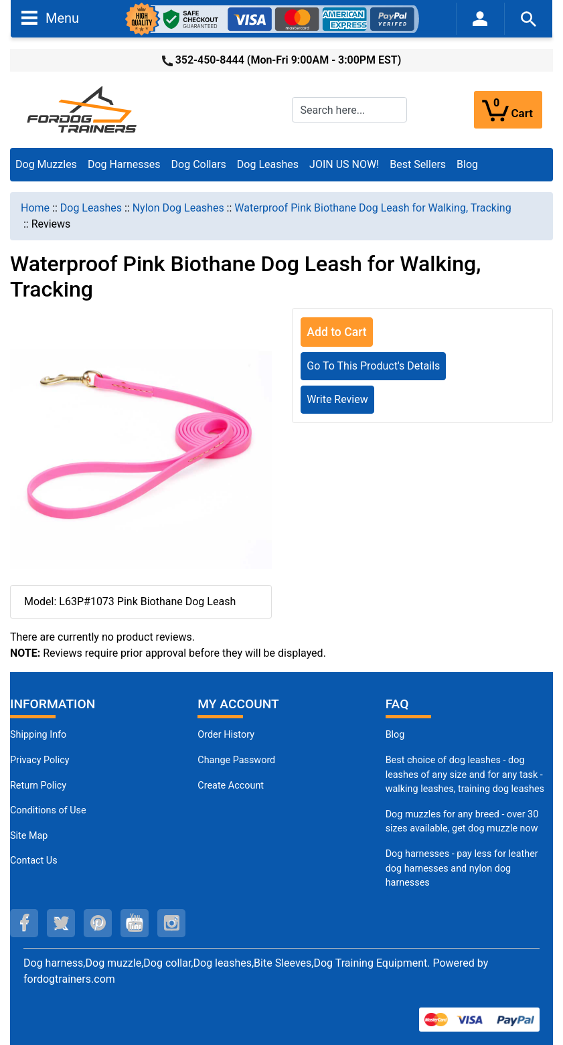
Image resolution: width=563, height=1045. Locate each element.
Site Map (29, 835)
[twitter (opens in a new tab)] (61, 923)
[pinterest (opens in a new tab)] (97, 923)
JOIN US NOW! (344, 164)
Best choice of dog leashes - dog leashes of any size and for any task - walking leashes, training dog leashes (465, 774)
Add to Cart (336, 332)
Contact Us (34, 860)
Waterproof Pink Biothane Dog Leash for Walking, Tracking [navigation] (372, 208)
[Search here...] (349, 110)
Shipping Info (38, 734)
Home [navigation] (35, 208)
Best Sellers (418, 164)
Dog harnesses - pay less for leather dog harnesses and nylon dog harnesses (462, 868)
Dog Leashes (268, 164)
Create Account (230, 785)
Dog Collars (198, 164)
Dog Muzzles (46, 164)
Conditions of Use (48, 810)
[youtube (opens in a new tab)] (134, 923)
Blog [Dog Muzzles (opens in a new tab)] (395, 734)
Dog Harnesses (124, 164)
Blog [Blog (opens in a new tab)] (467, 164)
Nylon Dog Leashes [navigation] (178, 208)
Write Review (337, 399)
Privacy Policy (40, 760)
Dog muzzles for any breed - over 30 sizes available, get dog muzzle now (462, 822)
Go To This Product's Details (373, 365)
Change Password (236, 760)
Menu (50, 17)
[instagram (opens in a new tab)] (171, 923)
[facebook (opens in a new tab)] (24, 923)
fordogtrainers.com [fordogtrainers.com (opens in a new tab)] (69, 979)
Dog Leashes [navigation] (91, 208)
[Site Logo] (83, 108)
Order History (225, 734)
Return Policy (38, 785)
